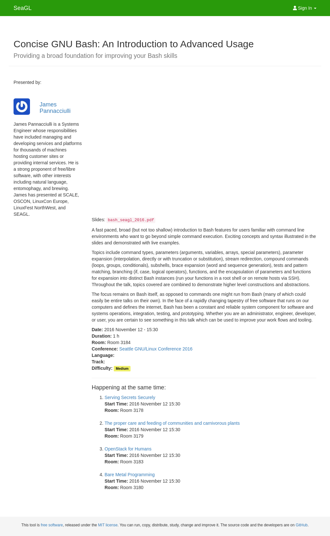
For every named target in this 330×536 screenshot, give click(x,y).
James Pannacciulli (55, 107)
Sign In (304, 8)
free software (52, 525)
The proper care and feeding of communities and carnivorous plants (172, 423)
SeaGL (23, 8)
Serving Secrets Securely (130, 397)
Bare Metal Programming (130, 474)
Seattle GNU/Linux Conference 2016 (155, 348)
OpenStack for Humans (128, 448)
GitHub (301, 525)
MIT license (108, 525)
